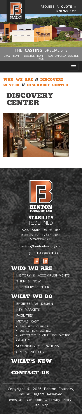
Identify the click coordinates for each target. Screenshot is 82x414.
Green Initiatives (32, 352)
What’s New (31, 361)
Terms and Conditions (25, 399)
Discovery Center (32, 287)
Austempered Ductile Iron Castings (44, 335)
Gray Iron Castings (33, 326)
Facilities (24, 315)
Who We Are (31, 268)
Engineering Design (34, 303)
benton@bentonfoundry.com (41, 246)
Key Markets (28, 309)
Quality (23, 340)
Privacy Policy (61, 399)
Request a (56, 6)
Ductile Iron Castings (35, 330)
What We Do (31, 296)
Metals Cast (27, 321)
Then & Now (28, 281)
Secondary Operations (37, 346)
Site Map (41, 405)
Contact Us (30, 372)
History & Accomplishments (43, 275)
